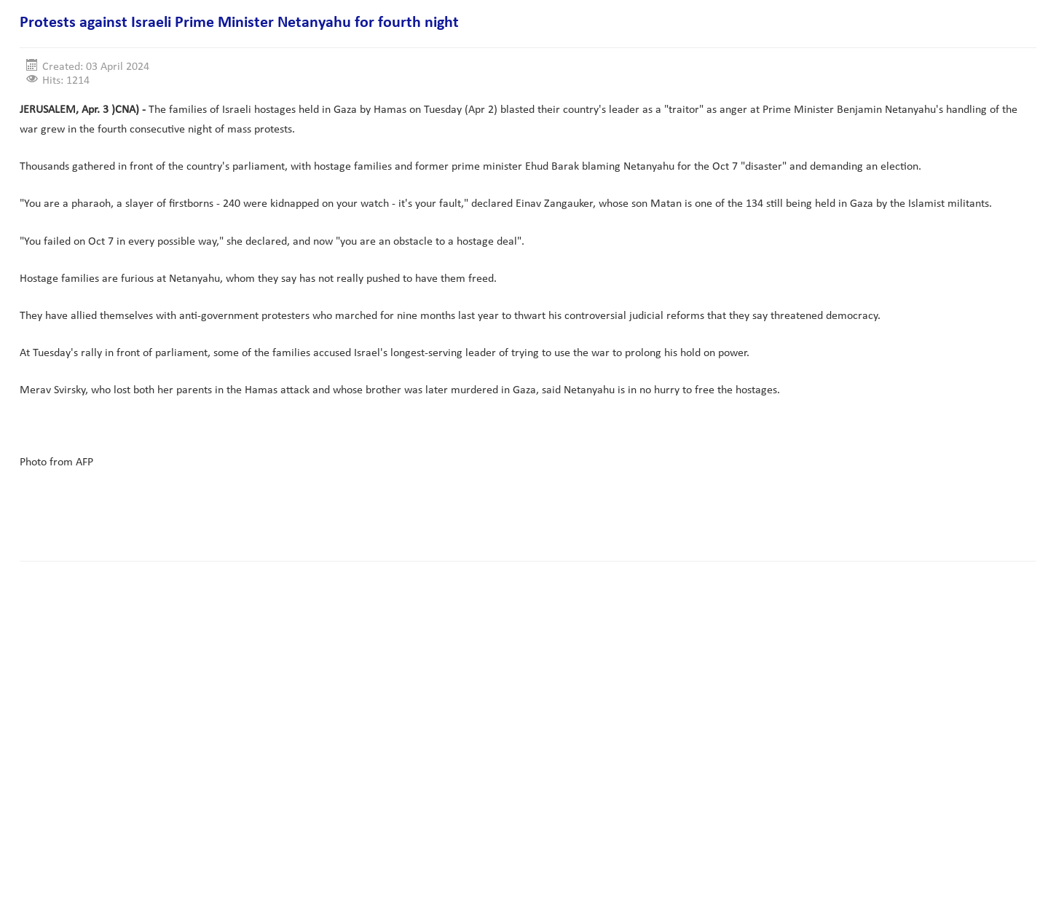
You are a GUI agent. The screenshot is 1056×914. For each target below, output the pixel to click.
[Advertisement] (285, 504)
